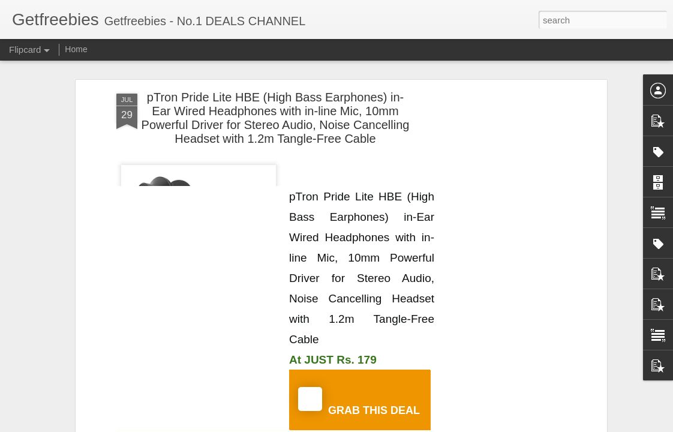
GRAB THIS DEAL (359, 401)
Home (76, 49)
